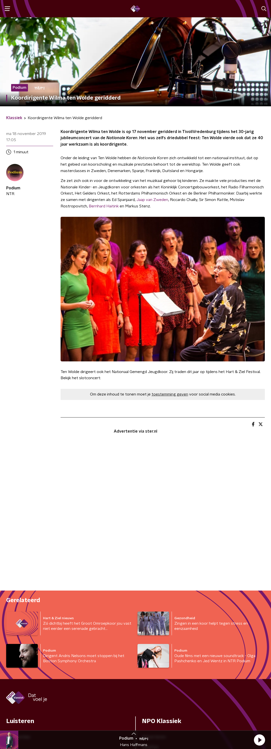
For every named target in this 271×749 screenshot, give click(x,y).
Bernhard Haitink (104, 206)
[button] (259, 740)
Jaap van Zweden (152, 200)
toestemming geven (170, 394)
